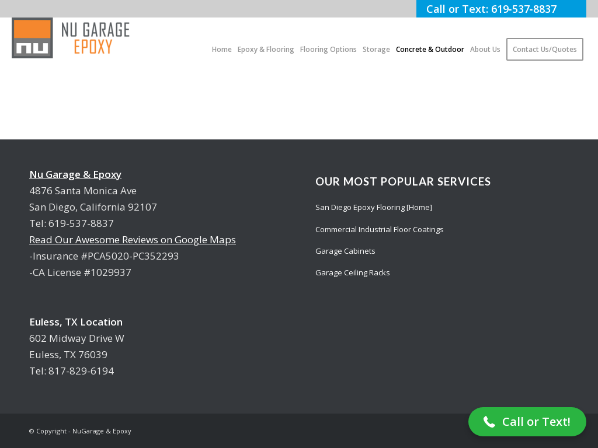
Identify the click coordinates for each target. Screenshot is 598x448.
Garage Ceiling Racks (352, 272)
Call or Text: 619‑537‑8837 (501, 9)
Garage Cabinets (345, 251)
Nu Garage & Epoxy (75, 174)
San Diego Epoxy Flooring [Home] (373, 207)
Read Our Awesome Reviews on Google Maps (132, 239)
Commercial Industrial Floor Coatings (379, 229)
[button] (527, 421)
